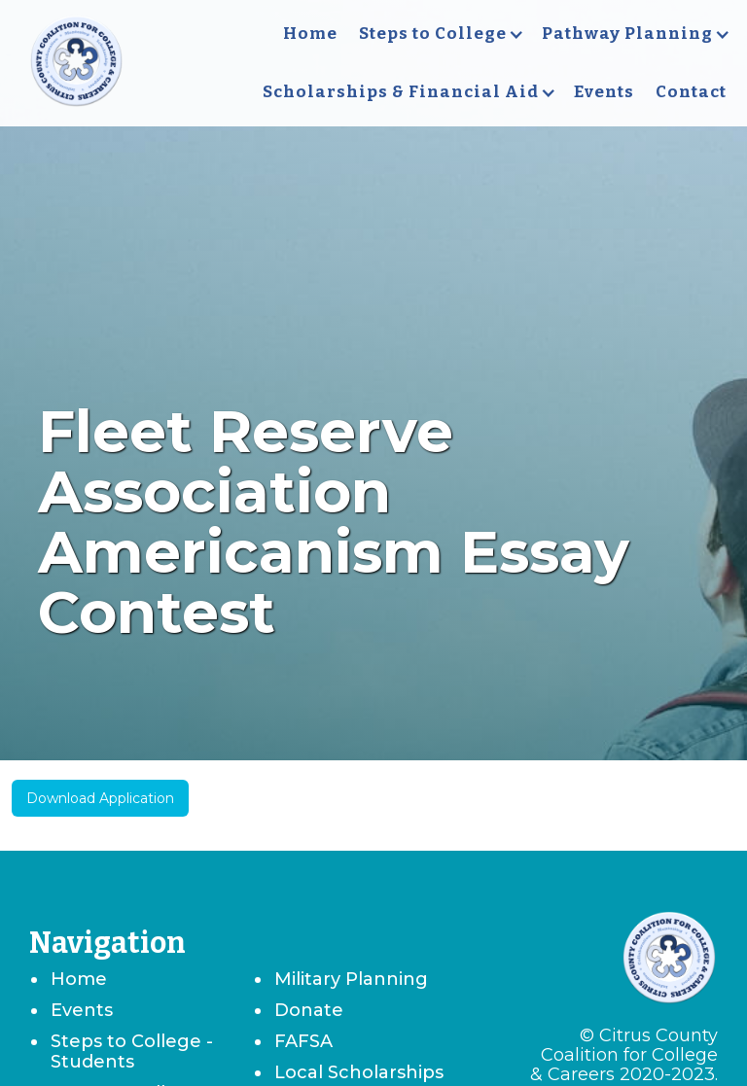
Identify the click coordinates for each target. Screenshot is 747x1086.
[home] (76, 63)
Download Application (100, 798)
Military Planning (351, 979)
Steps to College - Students (132, 1051)
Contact (691, 92)
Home (310, 33)
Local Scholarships (359, 1072)
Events (604, 92)
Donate (308, 1010)
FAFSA (303, 1041)
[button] (439, 34)
